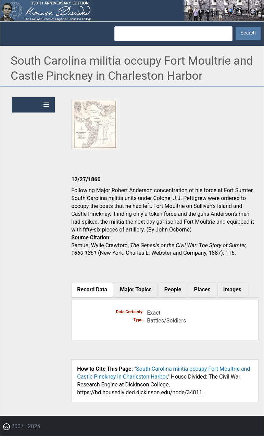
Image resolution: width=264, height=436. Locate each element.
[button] (94, 147)
